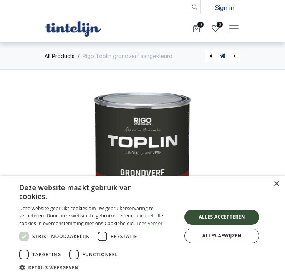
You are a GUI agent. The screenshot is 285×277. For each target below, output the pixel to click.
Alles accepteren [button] (222, 217)
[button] (194, 6)
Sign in (224, 8)
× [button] (276, 184)
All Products (60, 56)
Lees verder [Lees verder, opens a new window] (149, 223)
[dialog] (142, 226)
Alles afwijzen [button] (222, 235)
